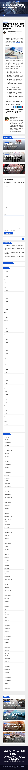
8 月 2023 (6, 342)
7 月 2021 (5, 405)
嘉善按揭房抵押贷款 (7, 590)
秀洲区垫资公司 (7, 672)
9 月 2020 (6, 429)
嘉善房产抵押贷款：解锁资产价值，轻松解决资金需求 (13, 156)
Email (5, 214)
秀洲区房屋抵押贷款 (7, 677)
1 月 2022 (5, 388)
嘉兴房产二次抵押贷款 (8, 497)
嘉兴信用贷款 (6, 461)
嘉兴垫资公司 (6, 489)
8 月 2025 (6, 293)
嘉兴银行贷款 (6, 568)
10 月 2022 (6, 364)
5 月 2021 (5, 410)
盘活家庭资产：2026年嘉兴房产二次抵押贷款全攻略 (13, 259)
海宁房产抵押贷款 (7, 647)
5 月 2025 (6, 301)
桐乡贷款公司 (6, 631)
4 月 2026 (6, 271)
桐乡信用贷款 (6, 612)
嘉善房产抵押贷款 (17, 33)
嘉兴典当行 (6, 469)
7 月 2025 (6, 295)
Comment (6, 186)
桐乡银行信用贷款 (7, 633)
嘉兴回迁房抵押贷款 (7, 486)
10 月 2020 (6, 427)
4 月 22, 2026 (7, 705)
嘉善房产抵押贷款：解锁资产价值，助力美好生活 (13, 144)
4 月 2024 (6, 336)
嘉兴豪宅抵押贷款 (7, 549)
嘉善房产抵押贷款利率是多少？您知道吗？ (19, 111)
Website (5, 220)
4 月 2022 (6, 380)
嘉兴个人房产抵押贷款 (8, 450)
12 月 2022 (6, 358)
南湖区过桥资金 (7, 445)
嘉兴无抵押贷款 (7, 527)
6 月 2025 (6, 298)
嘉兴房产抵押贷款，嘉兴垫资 (15, 767)
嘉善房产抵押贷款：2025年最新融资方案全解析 (9, 111)
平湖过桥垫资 (6, 606)
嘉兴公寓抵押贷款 (7, 467)
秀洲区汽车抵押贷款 (7, 680)
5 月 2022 (6, 377)
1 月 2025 (5, 312)
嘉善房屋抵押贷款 (7, 582)
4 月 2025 (6, 304)
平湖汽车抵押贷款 (7, 603)
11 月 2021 (6, 394)
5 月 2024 (6, 334)
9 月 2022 (6, 366)
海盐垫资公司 (6, 661)
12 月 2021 (6, 391)
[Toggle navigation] (14, 15)
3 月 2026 (6, 273)
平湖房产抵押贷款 (7, 598)
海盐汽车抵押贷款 (7, 669)
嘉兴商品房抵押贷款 (7, 480)
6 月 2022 (6, 375)
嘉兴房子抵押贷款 (7, 505)
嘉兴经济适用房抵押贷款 (8, 541)
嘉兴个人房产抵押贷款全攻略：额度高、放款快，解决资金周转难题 (13, 725)
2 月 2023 (6, 355)
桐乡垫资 (5, 617)
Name (5, 207)
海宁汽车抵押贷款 (7, 658)
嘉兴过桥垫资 (6, 562)
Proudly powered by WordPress (8, 766)
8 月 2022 (6, 369)
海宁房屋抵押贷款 (7, 650)
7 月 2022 (6, 372)
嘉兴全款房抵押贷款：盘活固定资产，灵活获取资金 (13, 245)
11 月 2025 (6, 284)
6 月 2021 (5, 407)
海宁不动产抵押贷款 (7, 636)
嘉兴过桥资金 (6, 565)
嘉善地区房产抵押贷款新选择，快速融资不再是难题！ (13, 168)
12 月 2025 (6, 282)
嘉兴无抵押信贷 (7, 524)
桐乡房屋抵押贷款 (7, 625)
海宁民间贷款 (6, 655)
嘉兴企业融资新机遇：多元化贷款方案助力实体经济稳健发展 (13, 714)
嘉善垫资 (5, 573)
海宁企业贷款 (6, 639)
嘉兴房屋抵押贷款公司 (8, 510)
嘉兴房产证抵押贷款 (7, 502)
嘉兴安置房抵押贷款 (7, 494)
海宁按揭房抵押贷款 (7, 653)
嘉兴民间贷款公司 (7, 535)
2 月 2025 (6, 309)
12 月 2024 (6, 314)
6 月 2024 (6, 331)
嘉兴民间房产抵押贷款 (8, 532)
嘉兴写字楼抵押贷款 (7, 472)
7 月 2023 (6, 345)
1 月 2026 (5, 279)
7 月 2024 (6, 328)
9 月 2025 (6, 290)
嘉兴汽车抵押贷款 (7, 538)
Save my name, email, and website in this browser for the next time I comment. (14, 229)
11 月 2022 (6, 361)
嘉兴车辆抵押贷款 (7, 560)
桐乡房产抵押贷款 (7, 623)
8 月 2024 (6, 325)
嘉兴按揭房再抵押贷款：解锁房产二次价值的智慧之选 (14, 256)
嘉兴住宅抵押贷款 (7, 456)
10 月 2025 (6, 287)
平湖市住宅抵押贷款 (7, 595)
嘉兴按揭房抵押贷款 (7, 519)
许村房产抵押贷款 (7, 688)
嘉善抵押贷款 (6, 587)
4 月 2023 (6, 353)
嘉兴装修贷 (6, 546)
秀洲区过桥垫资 (7, 683)
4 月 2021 (5, 413)
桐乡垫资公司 (6, 620)
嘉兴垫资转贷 (6, 491)
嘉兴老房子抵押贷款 (7, 543)
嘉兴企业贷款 (6, 453)
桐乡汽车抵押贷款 (7, 628)
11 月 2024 (6, 317)
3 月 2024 (6, 339)
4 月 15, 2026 (7, 739)
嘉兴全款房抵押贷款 (7, 464)
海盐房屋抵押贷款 (7, 666)
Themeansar (23, 766)
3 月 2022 (6, 383)
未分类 (5, 609)
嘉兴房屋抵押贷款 (7, 508)
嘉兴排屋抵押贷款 (7, 521)
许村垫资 (5, 685)
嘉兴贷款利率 (6, 557)
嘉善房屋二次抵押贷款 (8, 579)
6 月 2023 (6, 347)
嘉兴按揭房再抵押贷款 (8, 516)
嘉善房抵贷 (6, 584)
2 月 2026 (6, 276)
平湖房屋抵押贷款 (7, 601)
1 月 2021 (5, 421)
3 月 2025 (6, 306)
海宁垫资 (5, 644)
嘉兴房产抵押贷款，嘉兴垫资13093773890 (15, 31)
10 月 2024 (6, 320)
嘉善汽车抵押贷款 (7, 592)
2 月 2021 (5, 418)
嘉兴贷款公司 (6, 554)
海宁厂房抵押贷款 (7, 642)
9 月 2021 (5, 399)
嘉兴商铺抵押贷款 (7, 483)
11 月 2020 (6, 424)
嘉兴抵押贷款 (6, 513)
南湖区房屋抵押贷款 (7, 439)
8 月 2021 (5, 402)
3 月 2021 (5, 416)
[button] (23, 15)
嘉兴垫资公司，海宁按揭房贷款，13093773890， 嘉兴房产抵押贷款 (14, 7)
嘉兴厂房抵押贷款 (7, 478)
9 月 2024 (6, 323)
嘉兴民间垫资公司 (7, 530)
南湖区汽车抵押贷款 (7, 442)
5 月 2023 (6, 350)
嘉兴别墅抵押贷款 (7, 475)
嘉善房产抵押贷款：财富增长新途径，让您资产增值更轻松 (13, 26)
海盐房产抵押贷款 (7, 664)
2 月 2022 (6, 386)
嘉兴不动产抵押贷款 (7, 448)
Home (8, 767)
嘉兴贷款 (5, 551)
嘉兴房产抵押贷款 (7, 500)
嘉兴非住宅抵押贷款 (7, 571)
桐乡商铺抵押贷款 (7, 614)
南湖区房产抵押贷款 (7, 437)
